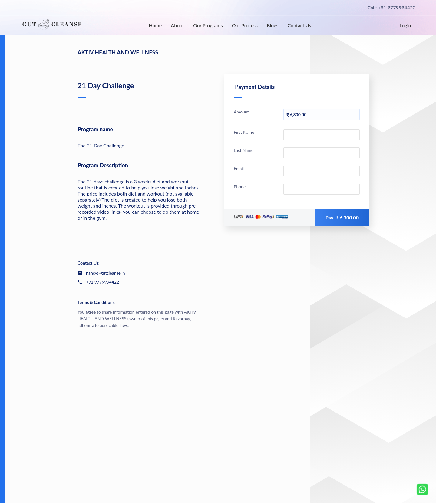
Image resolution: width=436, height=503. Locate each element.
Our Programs (208, 25)
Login (405, 25)
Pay (342, 218)
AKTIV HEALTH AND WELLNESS (118, 52)
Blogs (272, 25)
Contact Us (299, 25)
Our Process (245, 25)
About (177, 25)
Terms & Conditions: (96, 302)
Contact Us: (88, 262)
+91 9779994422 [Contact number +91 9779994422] (102, 281)
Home (155, 25)
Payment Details (254, 91)
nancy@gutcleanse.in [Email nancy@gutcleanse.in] (105, 272)
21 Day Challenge (106, 89)
